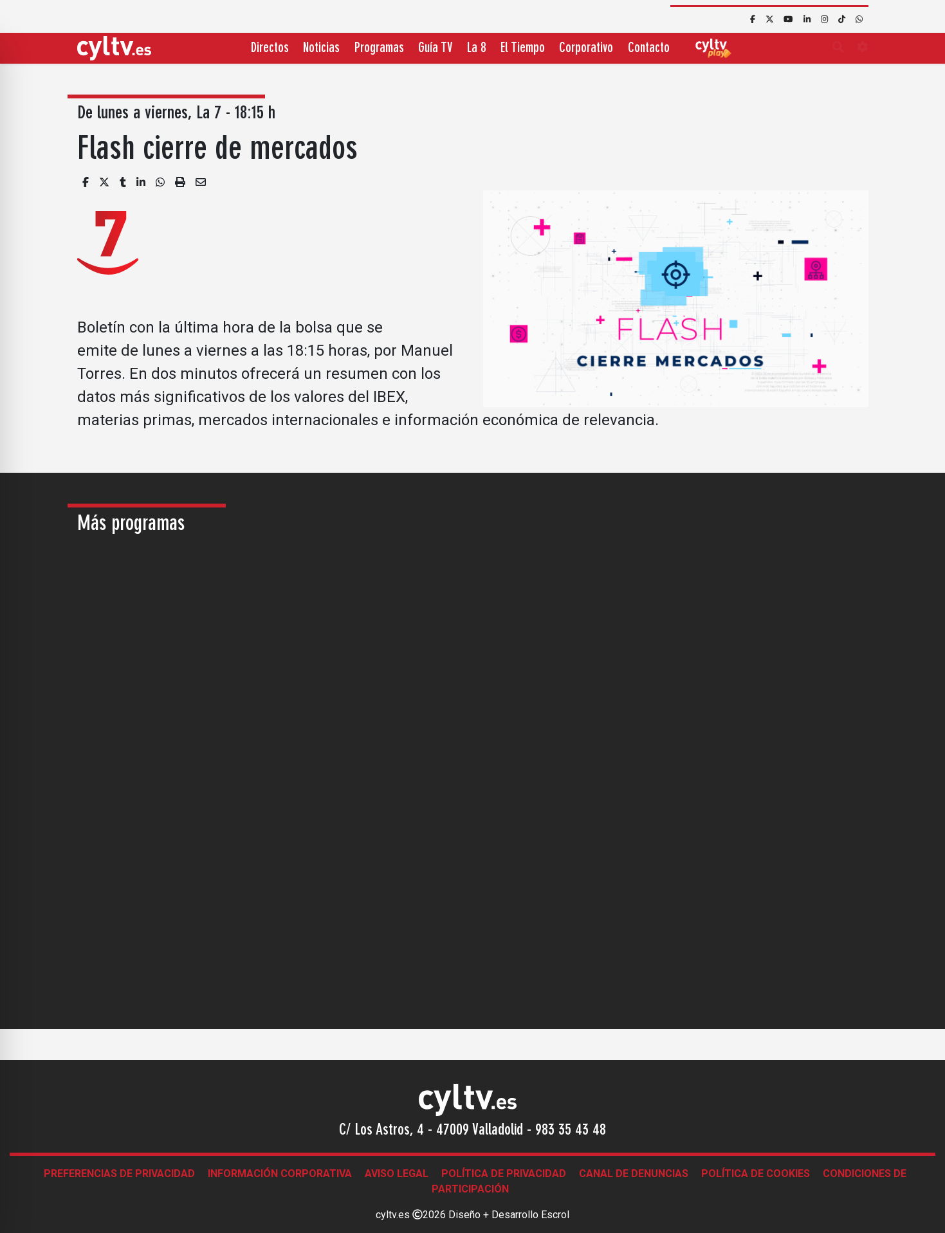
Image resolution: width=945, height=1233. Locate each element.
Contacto (649, 48)
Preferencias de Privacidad (119, 1173)
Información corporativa (280, 1173)
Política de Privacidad (503, 1173)
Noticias (321, 48)
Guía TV (435, 48)
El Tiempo (522, 48)
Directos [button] (270, 48)
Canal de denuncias (633, 1173)
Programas (379, 48)
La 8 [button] (476, 48)
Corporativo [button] (586, 48)
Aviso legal (396, 1173)
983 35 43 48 (570, 1130)
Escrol (555, 1215)
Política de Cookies (755, 1173)
